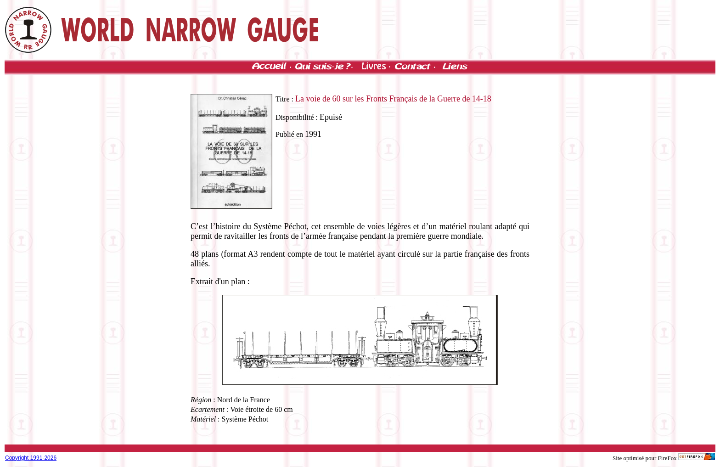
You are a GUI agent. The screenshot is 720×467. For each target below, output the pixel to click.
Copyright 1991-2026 (30, 458)
